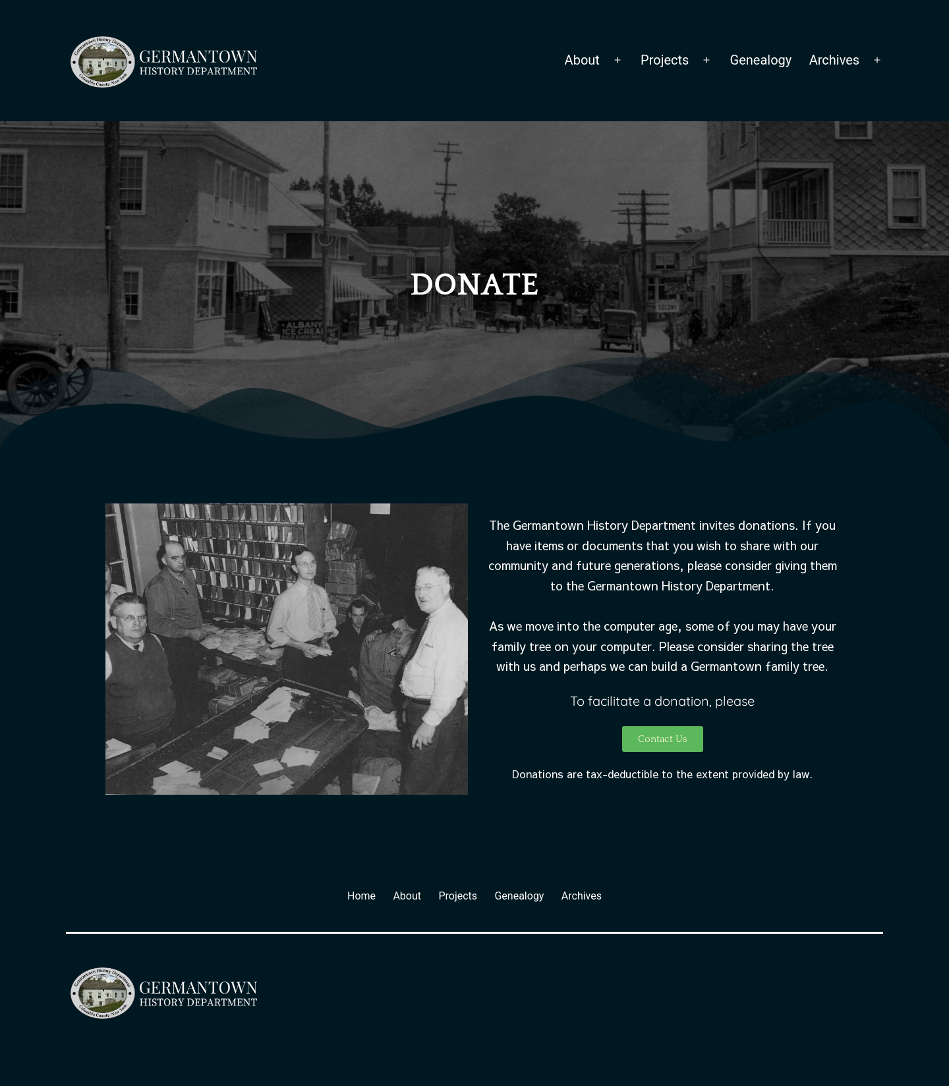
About (582, 60)
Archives (834, 60)
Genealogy (761, 60)
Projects (665, 60)
